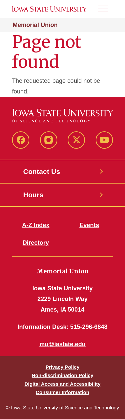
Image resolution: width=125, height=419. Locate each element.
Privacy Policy (63, 367)
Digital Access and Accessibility (62, 384)
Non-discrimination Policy (62, 375)
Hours (33, 195)
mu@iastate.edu (62, 344)
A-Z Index (35, 225)
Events (89, 225)
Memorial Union (35, 25)
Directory (36, 242)
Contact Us (41, 171)
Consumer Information (62, 392)
